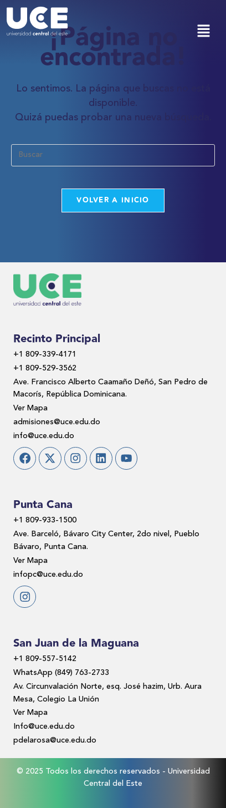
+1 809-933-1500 (44, 520)
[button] (203, 32)
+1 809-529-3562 (44, 368)
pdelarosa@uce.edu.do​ (54, 740)
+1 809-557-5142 (44, 659)
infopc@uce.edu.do (48, 574)
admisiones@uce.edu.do (56, 422)
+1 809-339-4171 (44, 354)
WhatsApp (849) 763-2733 (61, 673)
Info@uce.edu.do (44, 726)
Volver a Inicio (113, 200)
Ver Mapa (30, 408)
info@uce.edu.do (43, 436)
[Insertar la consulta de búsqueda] (112, 155)
